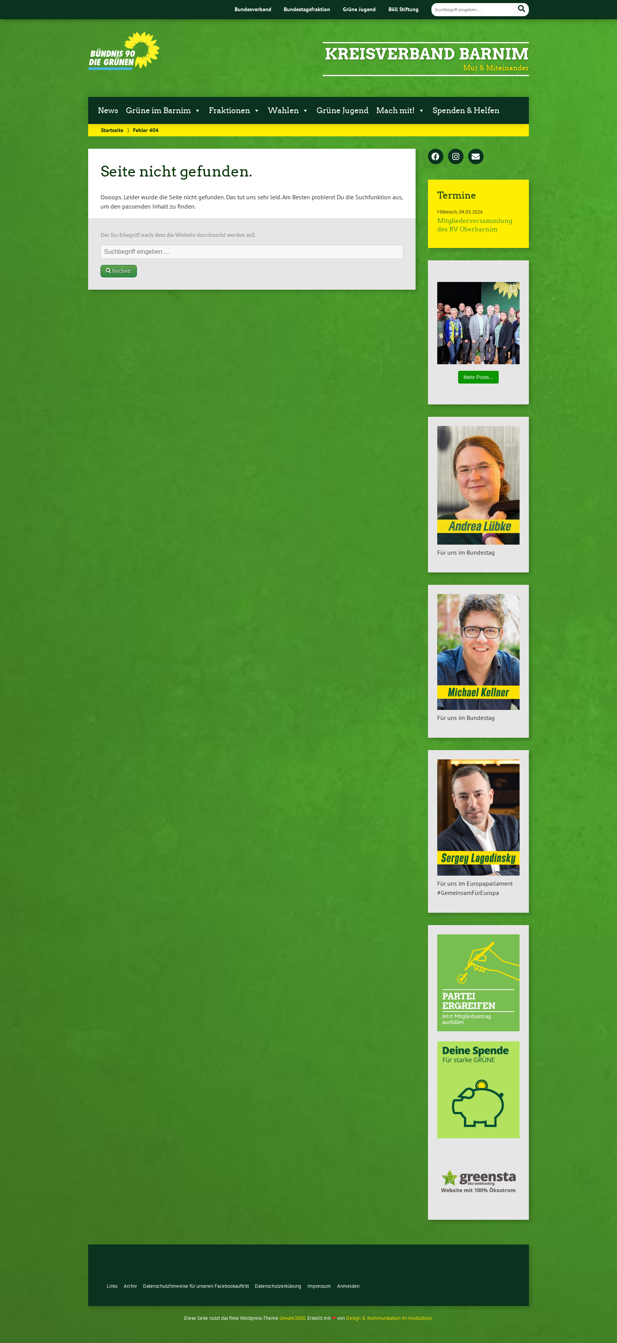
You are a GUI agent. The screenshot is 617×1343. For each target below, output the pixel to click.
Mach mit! (400, 110)
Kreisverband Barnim (427, 54)
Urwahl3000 (292, 1318)
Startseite (112, 130)
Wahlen (288, 110)
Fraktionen (234, 110)
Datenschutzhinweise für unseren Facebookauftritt (196, 1286)
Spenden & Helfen (466, 110)
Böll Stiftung (404, 9)
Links (112, 1286)
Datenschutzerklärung (278, 1286)
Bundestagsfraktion (307, 9)
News (108, 110)
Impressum (319, 1286)
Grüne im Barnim (163, 110)
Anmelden (348, 1286)
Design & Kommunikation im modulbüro (389, 1318)
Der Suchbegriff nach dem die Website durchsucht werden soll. (178, 235)
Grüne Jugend (359, 9)
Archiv (130, 1286)
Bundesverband (253, 9)
